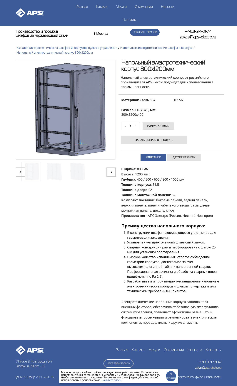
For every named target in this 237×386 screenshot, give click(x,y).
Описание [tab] (153, 157)
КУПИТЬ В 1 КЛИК (158, 126)
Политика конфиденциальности (198, 377)
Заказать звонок (145, 33)
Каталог (102, 6)
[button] (20, 172)
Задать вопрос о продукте (158, 140)
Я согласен (171, 376)
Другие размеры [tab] (184, 157)
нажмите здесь (111, 380)
